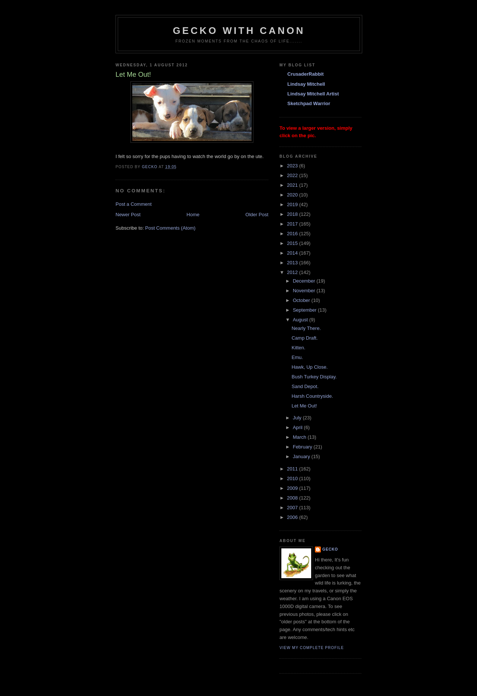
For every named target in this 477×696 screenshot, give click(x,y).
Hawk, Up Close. (309, 367)
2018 (293, 214)
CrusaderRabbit (305, 74)
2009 (293, 488)
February (303, 447)
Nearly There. (306, 328)
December (305, 281)
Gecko (330, 549)
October (302, 300)
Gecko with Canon (239, 30)
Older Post (257, 214)
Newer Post (128, 214)
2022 (293, 175)
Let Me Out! (304, 406)
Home (193, 214)
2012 (293, 272)
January (302, 456)
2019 (293, 204)
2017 (293, 224)
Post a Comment (134, 204)
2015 (293, 243)
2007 (293, 507)
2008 (293, 498)
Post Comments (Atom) (170, 228)
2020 (293, 195)
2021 (293, 185)
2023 (293, 166)
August (301, 319)
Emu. (297, 357)
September (305, 310)
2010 (293, 478)
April (298, 427)
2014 (293, 253)
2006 (293, 517)
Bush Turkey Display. (314, 377)
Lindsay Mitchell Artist (313, 94)
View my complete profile (311, 648)
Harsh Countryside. (312, 396)
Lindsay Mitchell (306, 84)
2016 (293, 233)
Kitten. (298, 347)
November (305, 290)
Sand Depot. (304, 386)
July (298, 418)
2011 (293, 469)
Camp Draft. (304, 338)
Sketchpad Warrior (308, 103)
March (300, 437)
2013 (293, 262)
